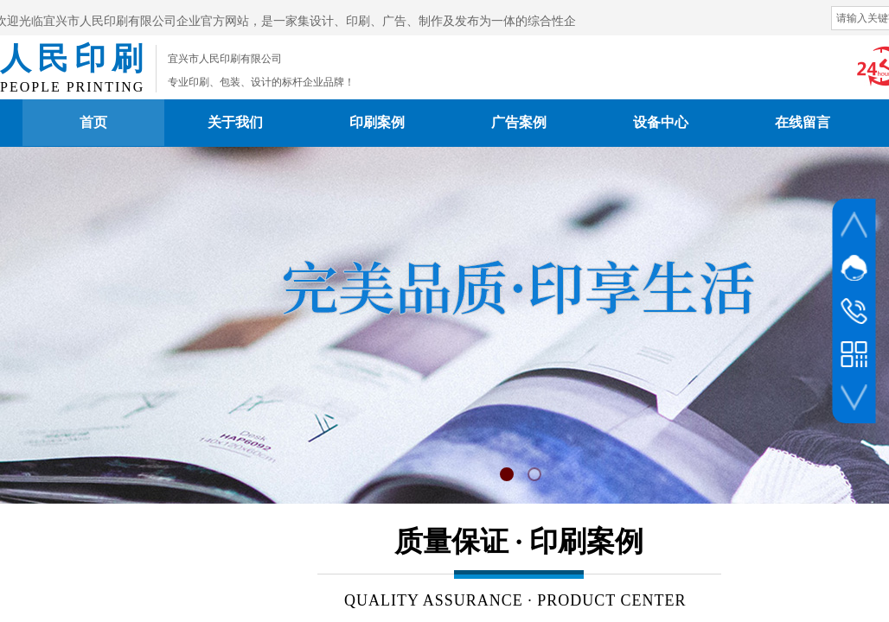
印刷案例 (377, 122)
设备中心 (660, 122)
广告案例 (519, 122)
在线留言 (802, 122)
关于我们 (235, 122)
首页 (93, 122)
